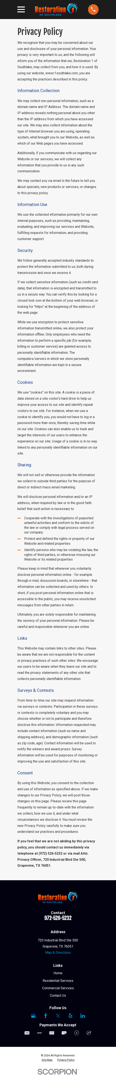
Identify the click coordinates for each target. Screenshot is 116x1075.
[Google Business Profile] (33, 1015)
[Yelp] (70, 1015)
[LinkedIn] (82, 1015)
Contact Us (58, 995)
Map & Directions (58, 953)
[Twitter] (58, 1015)
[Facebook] (45, 1015)
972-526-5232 (57, 918)
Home (57, 973)
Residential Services (58, 981)
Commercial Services (58, 988)
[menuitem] (47, 1060)
